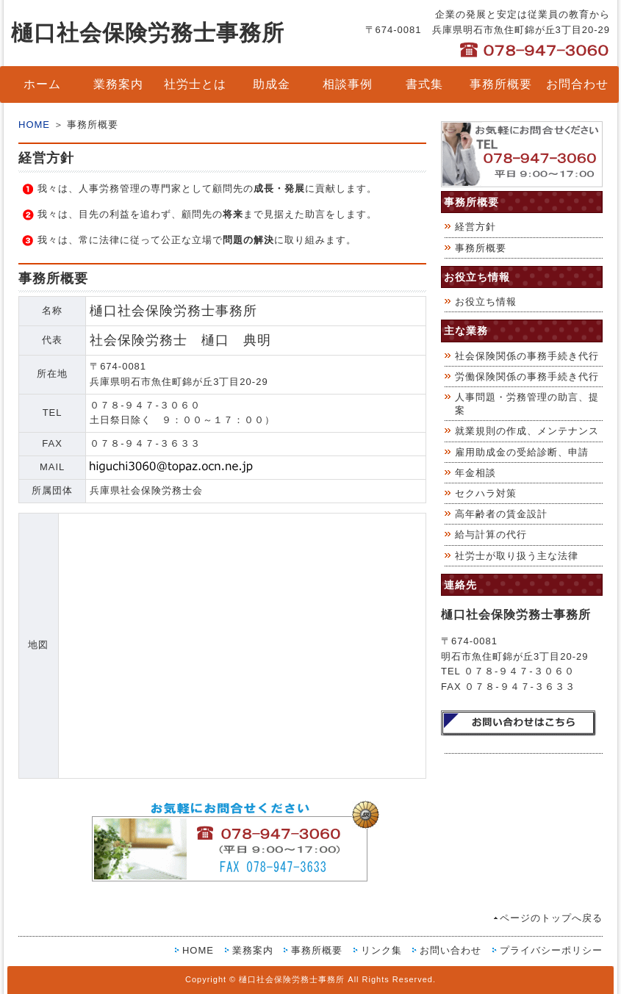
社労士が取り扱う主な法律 (516, 555)
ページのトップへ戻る (551, 917)
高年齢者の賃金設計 (501, 513)
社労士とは (195, 84)
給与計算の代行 (491, 534)
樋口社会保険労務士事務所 (147, 33)
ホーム (42, 84)
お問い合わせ (450, 950)
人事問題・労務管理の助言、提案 (527, 404)
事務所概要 (501, 84)
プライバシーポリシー (551, 950)
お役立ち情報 (486, 301)
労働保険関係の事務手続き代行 (527, 376)
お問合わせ (577, 84)
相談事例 (348, 84)
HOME (34, 124)
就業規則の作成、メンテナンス (527, 430)
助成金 (271, 84)
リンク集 (381, 950)
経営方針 (475, 226)
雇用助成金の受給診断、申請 (522, 452)
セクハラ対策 (486, 493)
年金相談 (475, 472)
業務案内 (118, 84)
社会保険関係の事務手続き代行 (527, 355)
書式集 (424, 84)
